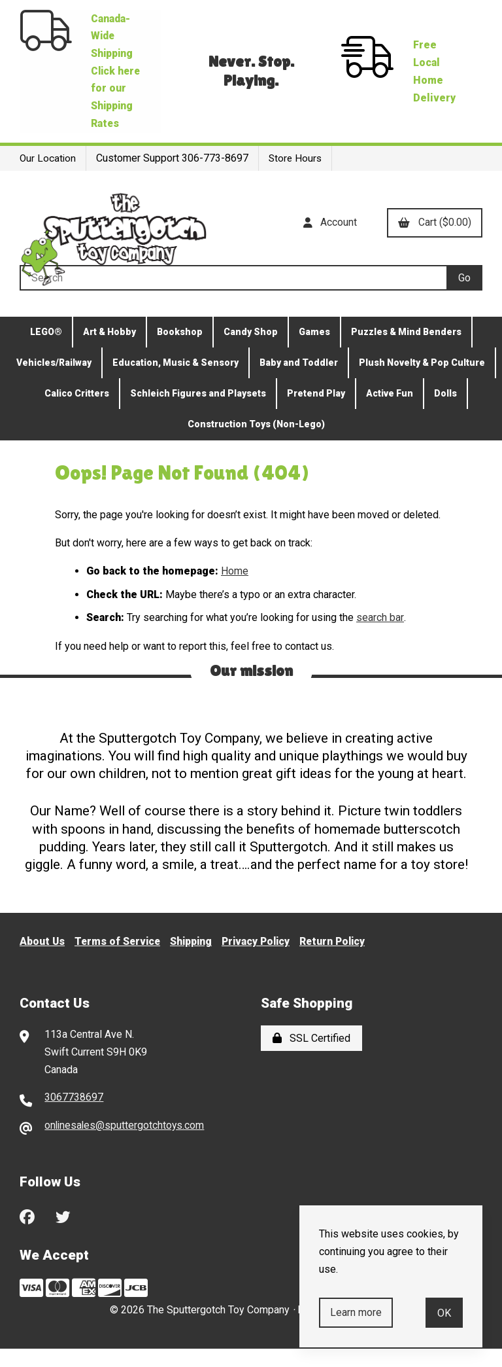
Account (328, 241)
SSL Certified (311, 1055)
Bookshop (180, 350)
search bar (379, 636)
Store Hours (297, 177)
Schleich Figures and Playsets (198, 411)
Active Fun (389, 411)
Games (314, 350)
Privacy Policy (263, 959)
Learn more (356, 1312)
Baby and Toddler (298, 381)
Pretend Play (316, 411)
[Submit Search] (464, 296)
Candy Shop (251, 350)
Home (234, 589)
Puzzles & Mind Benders (406, 350)
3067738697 (73, 1115)
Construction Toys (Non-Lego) (256, 442)
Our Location (48, 177)
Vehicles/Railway (54, 381)
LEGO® (46, 350)
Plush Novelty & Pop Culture (422, 381)
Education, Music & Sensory (175, 381)
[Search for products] (233, 296)
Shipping (196, 959)
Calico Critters (76, 411)
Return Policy (343, 959)
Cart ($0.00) (434, 241)
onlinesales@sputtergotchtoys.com (125, 1143)
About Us (43, 959)
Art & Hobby (109, 350)
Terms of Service (120, 959)
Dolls (445, 411)
